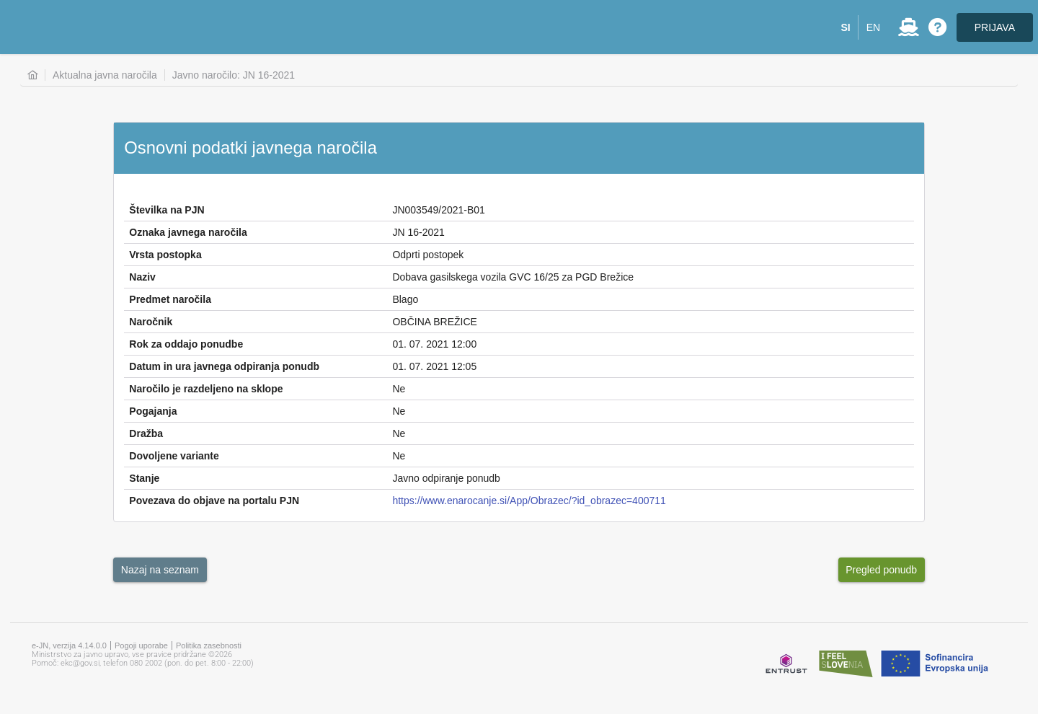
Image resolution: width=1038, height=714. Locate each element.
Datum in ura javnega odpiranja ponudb (224, 366)
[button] (846, 27)
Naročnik (150, 321)
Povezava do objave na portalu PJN (214, 500)
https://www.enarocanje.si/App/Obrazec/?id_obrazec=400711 (528, 500)
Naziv (142, 277)
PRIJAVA (995, 27)
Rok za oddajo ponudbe (186, 344)
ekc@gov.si (80, 663)
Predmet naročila (170, 299)
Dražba (146, 433)
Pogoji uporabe (141, 645)
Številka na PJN (166, 210)
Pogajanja (153, 411)
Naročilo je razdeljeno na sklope (206, 389)
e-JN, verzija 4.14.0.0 (69, 645)
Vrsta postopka (165, 254)
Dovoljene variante (174, 456)
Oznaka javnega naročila (188, 232)
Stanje (144, 478)
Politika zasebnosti (208, 645)
